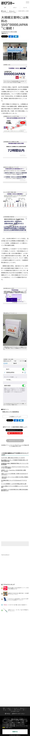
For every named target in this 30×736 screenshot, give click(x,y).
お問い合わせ (14, 677)
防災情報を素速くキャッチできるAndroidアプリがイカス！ (14, 481)
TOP (5, 7)
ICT (23, 668)
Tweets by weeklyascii (5, 554)
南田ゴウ (6, 33)
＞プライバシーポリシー (15, 735)
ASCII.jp (7, 671)
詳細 (3, 727)
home (3, 11)
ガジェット (12, 11)
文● (2, 33)
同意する (15, 731)
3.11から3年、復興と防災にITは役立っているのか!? (13, 457)
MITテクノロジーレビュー (18, 671)
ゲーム (4, 668)
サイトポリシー (7, 675)
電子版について (19, 678)
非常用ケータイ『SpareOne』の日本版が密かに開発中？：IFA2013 (13, 471)
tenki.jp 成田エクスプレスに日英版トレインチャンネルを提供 (14, 487)
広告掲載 (21, 677)
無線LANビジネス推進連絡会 (10, 412)
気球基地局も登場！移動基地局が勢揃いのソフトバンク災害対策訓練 (14, 464)
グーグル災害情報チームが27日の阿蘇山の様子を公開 (13, 483)
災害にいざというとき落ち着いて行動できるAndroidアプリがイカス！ (14, 474)
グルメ (9, 668)
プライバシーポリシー (18, 675)
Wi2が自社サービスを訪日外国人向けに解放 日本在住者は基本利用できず (14, 490)
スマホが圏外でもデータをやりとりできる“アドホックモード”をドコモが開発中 (15, 467)
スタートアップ (17, 668)
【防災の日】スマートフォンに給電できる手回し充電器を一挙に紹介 (14, 477)
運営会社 (6, 677)
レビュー (15, 7)
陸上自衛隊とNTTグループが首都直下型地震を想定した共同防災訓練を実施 (14, 460)
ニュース (25, 7)
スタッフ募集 (10, 678)
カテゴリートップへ (15, 440)
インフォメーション (15, 669)
